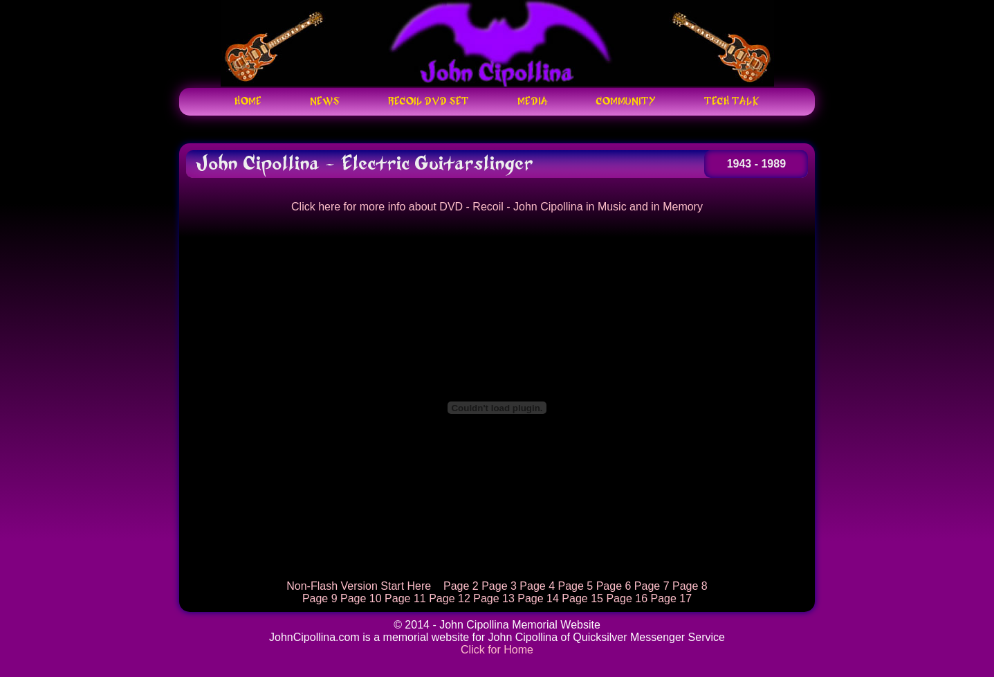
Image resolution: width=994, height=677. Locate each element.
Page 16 (626, 598)
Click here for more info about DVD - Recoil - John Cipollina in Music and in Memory (497, 207)
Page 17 (671, 598)
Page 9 (320, 598)
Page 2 (461, 586)
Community (626, 101)
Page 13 (494, 598)
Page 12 (449, 598)
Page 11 (405, 598)
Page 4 (537, 586)
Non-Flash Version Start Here (358, 586)
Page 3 (499, 586)
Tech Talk (732, 101)
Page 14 (538, 598)
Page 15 (582, 598)
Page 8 (690, 586)
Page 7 (652, 586)
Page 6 (614, 586)
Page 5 (575, 586)
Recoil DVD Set (428, 101)
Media (532, 101)
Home (247, 101)
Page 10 (361, 598)
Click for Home (497, 650)
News (325, 101)
